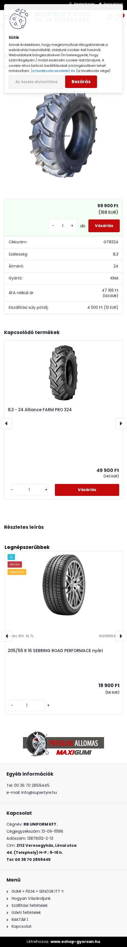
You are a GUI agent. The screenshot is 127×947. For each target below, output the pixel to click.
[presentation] (6, 423)
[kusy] (62, 226)
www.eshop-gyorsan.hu (75, 941)
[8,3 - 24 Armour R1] (63, 133)
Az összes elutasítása (36, 81)
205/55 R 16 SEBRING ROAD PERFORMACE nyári (55, 650)
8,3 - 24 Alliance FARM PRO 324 (40, 410)
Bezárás (81, 81)
